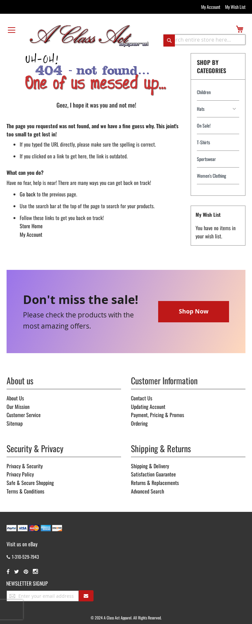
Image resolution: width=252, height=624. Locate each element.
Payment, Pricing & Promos (157, 415)
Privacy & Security (25, 466)
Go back (27, 194)
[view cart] (239, 29)
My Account (210, 6)
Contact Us (141, 398)
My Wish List (235, 6)
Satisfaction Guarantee (153, 474)
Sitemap (15, 423)
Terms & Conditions (25, 491)
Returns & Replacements (155, 483)
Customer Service (24, 415)
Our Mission (18, 407)
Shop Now (193, 311)
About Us (15, 398)
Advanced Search (147, 491)
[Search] (169, 40)
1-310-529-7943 (23, 556)
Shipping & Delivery (150, 466)
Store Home (31, 226)
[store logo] (89, 35)
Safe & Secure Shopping (30, 483)
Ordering (139, 423)
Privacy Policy (20, 474)
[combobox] (204, 39)
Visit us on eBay (22, 544)
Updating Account (148, 407)
